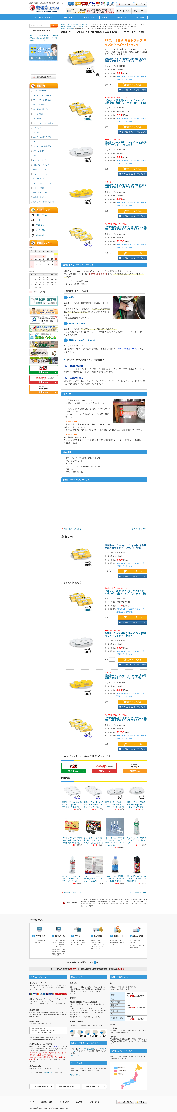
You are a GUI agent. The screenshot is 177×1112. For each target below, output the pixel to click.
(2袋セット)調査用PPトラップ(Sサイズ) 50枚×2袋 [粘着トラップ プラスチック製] (125, 101)
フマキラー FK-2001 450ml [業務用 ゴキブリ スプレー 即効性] (93, 878)
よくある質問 (64, 1102)
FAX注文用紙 (38, 230)
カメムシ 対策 (44, 38)
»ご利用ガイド (47, 1073)
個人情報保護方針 (43, 1086)
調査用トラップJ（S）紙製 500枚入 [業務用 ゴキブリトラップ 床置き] (93, 804)
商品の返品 (37, 235)
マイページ (139, 17)
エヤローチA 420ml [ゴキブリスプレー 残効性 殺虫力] (136, 840)
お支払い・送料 (46, 1102)
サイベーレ (33, 35)
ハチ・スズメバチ (38, 160)
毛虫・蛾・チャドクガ (40, 165)
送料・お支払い (39, 215)
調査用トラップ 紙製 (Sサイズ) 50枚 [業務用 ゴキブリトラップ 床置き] (136, 804)
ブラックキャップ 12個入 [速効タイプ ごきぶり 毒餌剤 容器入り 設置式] (93, 840)
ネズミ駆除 (43, 118)
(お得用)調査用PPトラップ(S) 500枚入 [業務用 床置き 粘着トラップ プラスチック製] (126, 228)
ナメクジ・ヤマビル (39, 174)
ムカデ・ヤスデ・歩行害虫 (41, 137)
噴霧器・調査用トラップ (41, 197)
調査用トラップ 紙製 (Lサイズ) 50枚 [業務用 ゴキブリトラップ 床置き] (125, 143)
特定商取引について (95, 1086)
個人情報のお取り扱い (68, 1086)
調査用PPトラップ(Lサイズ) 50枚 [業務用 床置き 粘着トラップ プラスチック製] (125, 186)
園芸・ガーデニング (39, 169)
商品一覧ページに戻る (72, 529)
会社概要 (105, 17)
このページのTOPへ (140, 529)
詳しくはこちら (75, 1075)
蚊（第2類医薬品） (39, 104)
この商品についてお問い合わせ (132, 90)
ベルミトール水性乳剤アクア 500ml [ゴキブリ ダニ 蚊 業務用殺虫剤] (114, 878)
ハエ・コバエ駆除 (43, 91)
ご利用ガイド (67, 17)
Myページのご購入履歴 (86, 1049)
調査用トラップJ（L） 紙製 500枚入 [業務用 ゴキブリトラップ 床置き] (72, 804)
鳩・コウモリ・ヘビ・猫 (43, 183)
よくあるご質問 (88, 17)
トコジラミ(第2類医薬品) (41, 146)
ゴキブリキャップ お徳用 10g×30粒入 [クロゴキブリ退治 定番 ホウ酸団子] (72, 840)
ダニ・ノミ (36, 142)
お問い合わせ (122, 17)
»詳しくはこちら (75, 1055)
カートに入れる (132, 84)
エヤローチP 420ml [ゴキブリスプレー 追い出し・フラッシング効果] (72, 878)
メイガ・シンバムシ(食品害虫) (43, 123)
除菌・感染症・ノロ (39, 192)
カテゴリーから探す (43, 17)
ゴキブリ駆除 (43, 114)
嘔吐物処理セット (45, 35)
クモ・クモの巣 (37, 151)
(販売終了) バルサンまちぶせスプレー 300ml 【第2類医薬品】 (136, 878)
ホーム (32, 1102)
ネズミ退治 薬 (39, 40)
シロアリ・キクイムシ (40, 179)
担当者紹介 (37, 225)
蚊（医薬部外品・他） (40, 109)
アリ (34, 156)
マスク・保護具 (37, 188)
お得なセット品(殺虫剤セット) (43, 202)
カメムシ (35, 132)
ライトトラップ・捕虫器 (41, 95)
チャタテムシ (37, 128)
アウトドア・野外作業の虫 (41, 100)
